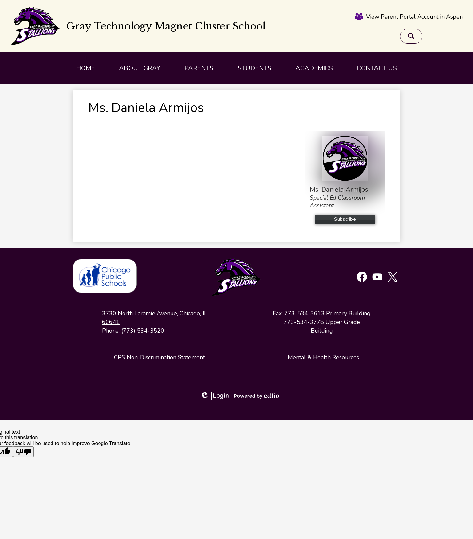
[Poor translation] (23, 451)
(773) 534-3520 (142, 331)
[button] (140, 68)
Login (214, 396)
